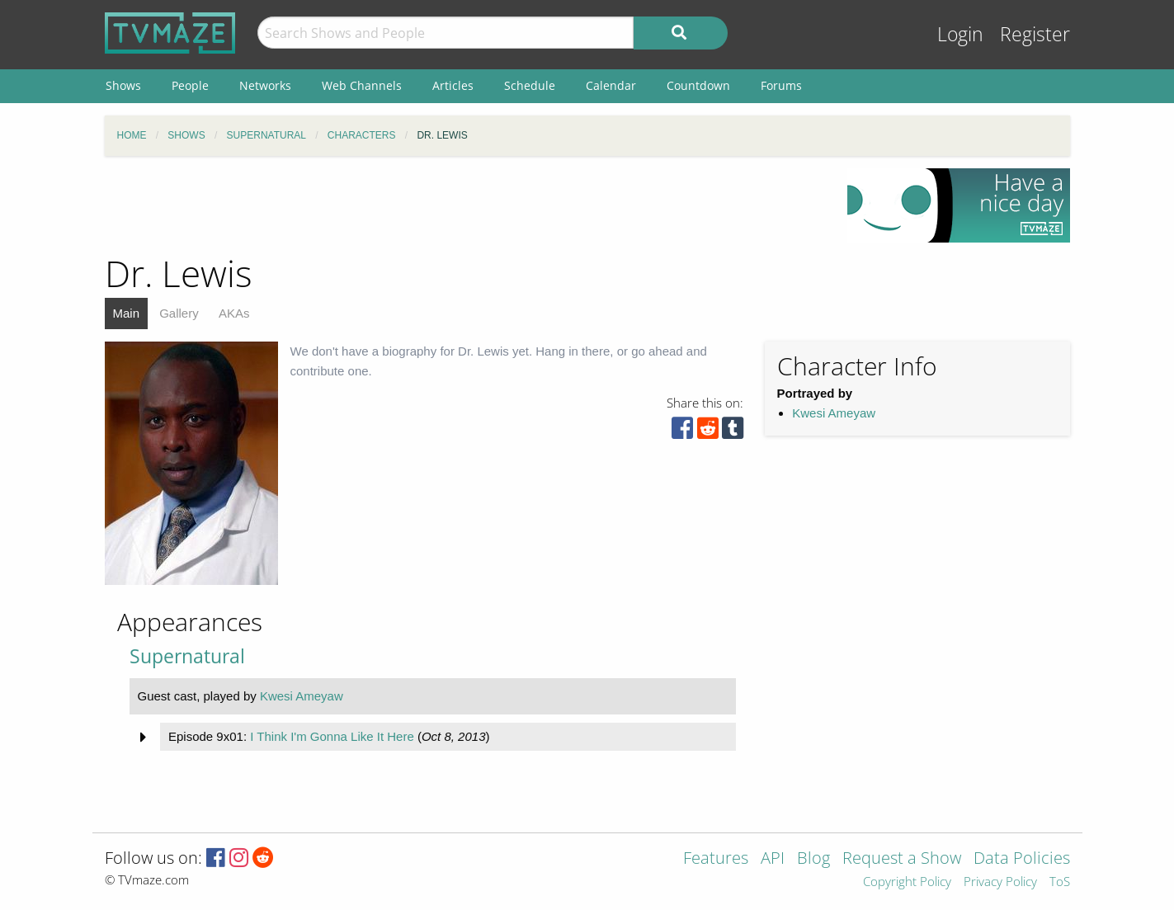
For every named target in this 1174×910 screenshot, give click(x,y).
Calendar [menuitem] (611, 85)
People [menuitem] (190, 85)
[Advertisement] (463, 205)
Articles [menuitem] (453, 85)
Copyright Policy (907, 882)
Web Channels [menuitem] (362, 85)
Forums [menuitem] (781, 85)
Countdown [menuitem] (698, 85)
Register (1035, 34)
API (773, 859)
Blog (813, 859)
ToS (1059, 882)
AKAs (234, 313)
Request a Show (901, 859)
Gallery (179, 313)
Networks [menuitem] (265, 85)
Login (960, 34)
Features (715, 859)
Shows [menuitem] (123, 85)
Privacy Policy (1000, 882)
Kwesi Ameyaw (833, 413)
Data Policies (1022, 859)
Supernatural (187, 656)
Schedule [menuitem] (529, 85)
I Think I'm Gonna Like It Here (332, 736)
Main (126, 313)
